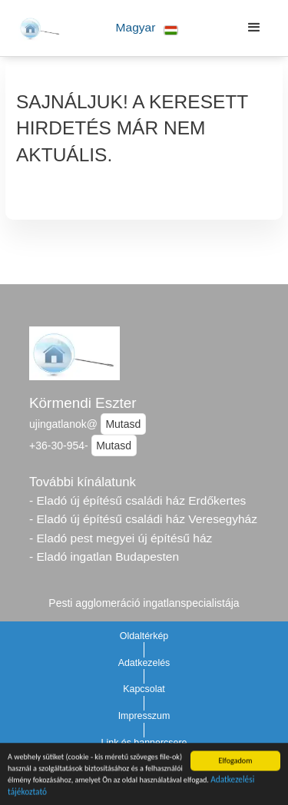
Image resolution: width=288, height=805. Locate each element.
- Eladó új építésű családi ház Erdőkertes (137, 500)
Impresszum (144, 716)
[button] (147, 28)
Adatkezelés (144, 663)
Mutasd (123, 424)
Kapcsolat (144, 689)
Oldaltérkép (144, 636)
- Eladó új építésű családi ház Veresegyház (143, 518)
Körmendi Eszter (83, 403)
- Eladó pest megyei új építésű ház (120, 538)
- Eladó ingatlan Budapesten (104, 556)
